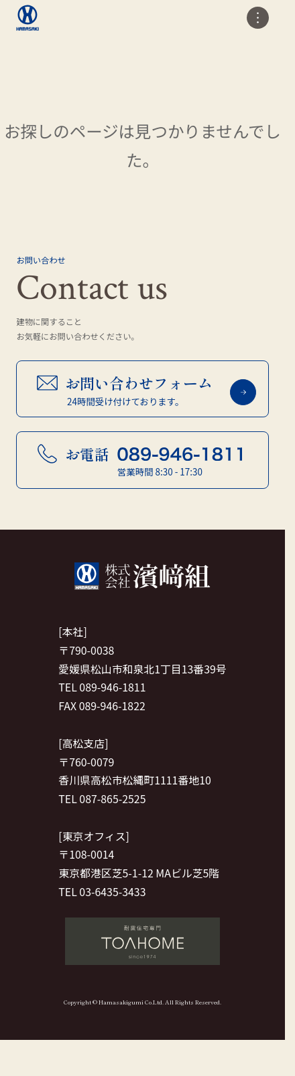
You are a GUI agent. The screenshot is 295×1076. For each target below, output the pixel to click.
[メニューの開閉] (258, 18)
